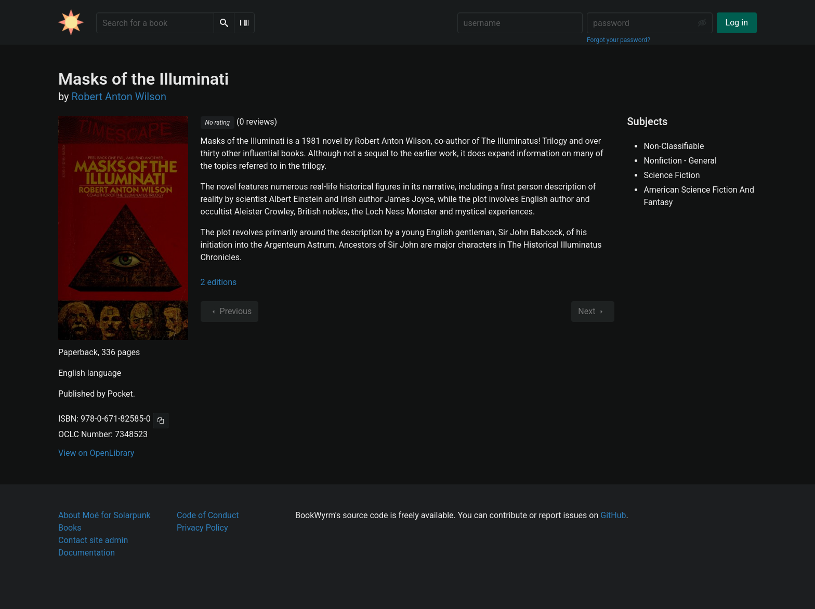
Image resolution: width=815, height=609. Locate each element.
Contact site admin (93, 540)
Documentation (86, 553)
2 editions (219, 282)
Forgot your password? (618, 40)
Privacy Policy (202, 528)
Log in (737, 23)
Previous (229, 311)
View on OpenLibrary (96, 453)
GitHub (613, 515)
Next (593, 311)
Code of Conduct (208, 515)
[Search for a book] (155, 22)
